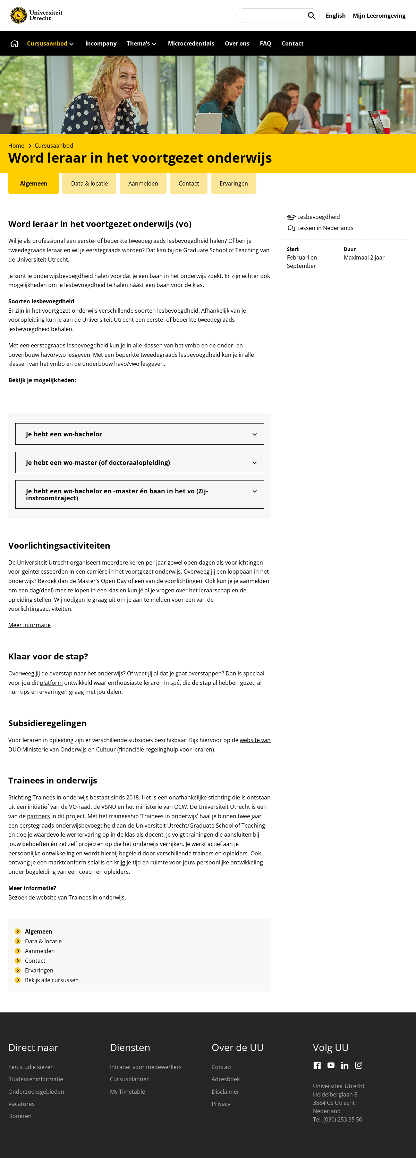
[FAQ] (266, 43)
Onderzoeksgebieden (36, 1091)
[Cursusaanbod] (51, 43)
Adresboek (226, 1079)
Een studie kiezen (31, 1067)
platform (51, 683)
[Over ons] (237, 43)
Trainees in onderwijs (97, 897)
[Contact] (293, 43)
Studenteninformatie (35, 1079)
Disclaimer (225, 1091)
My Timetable (127, 1091)
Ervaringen (39, 970)
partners (38, 816)
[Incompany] (101, 43)
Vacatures (21, 1104)
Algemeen (38, 931)
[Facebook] (317, 1065)
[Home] (13, 43)
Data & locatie (43, 941)
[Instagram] (359, 1065)
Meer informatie (29, 625)
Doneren (20, 1116)
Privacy (221, 1104)
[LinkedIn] (345, 1065)
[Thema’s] (142, 43)
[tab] (34, 183)
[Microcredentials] (191, 43)
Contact (35, 960)
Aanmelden (40, 951)
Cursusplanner (129, 1079)
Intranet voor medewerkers (146, 1067)
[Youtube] (331, 1065)
